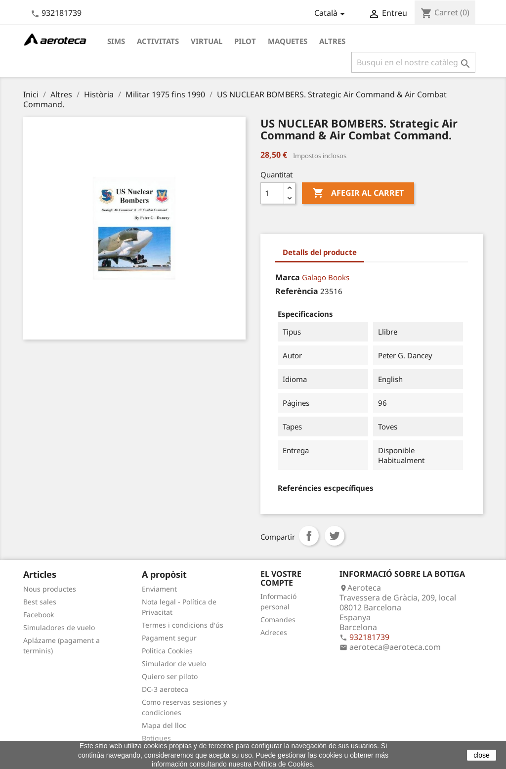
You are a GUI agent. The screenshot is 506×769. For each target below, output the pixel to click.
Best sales (39, 601)
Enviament (159, 589)
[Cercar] (413, 62)
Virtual (206, 41)
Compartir (309, 536)
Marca (287, 277)
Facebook (38, 614)
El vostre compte (280, 578)
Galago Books (325, 277)
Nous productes (49, 589)
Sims (116, 41)
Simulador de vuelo (174, 663)
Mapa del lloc (164, 725)
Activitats (158, 41)
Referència (296, 291)
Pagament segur (169, 637)
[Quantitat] (272, 193)
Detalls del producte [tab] (320, 252)
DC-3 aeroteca (165, 689)
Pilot (245, 41)
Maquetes (287, 41)
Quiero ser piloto (170, 676)
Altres (332, 41)
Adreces (273, 632)
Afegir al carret (358, 193)
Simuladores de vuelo (59, 627)
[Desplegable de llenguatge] (331, 14)
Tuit (334, 536)
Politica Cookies (167, 650)
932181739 (62, 12)
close (481, 755)
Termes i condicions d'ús (182, 625)
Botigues (156, 738)
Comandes (277, 619)
